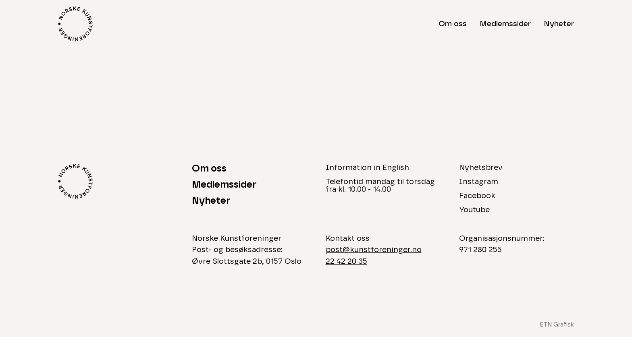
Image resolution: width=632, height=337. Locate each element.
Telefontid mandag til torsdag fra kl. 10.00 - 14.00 (380, 185)
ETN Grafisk (557, 325)
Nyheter (559, 24)
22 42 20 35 (346, 261)
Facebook (477, 196)
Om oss (453, 24)
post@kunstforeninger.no (374, 250)
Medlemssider (505, 24)
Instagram (478, 182)
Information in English (367, 168)
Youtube (474, 210)
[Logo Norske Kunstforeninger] (75, 23)
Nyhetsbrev (481, 168)
